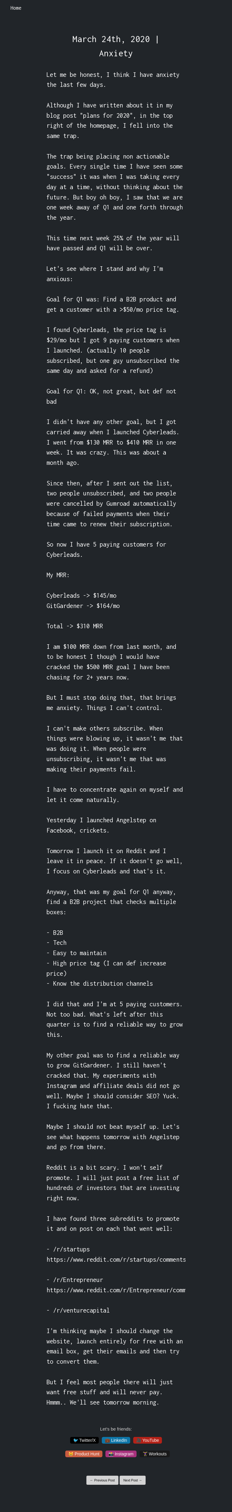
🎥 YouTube (147, 1440)
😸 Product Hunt (83, 1453)
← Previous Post (102, 1480)
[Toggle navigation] (219, 8)
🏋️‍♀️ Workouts (155, 1453)
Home (16, 8)
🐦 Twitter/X (84, 1440)
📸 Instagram (121, 1453)
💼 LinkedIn (116, 1440)
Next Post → (132, 1480)
